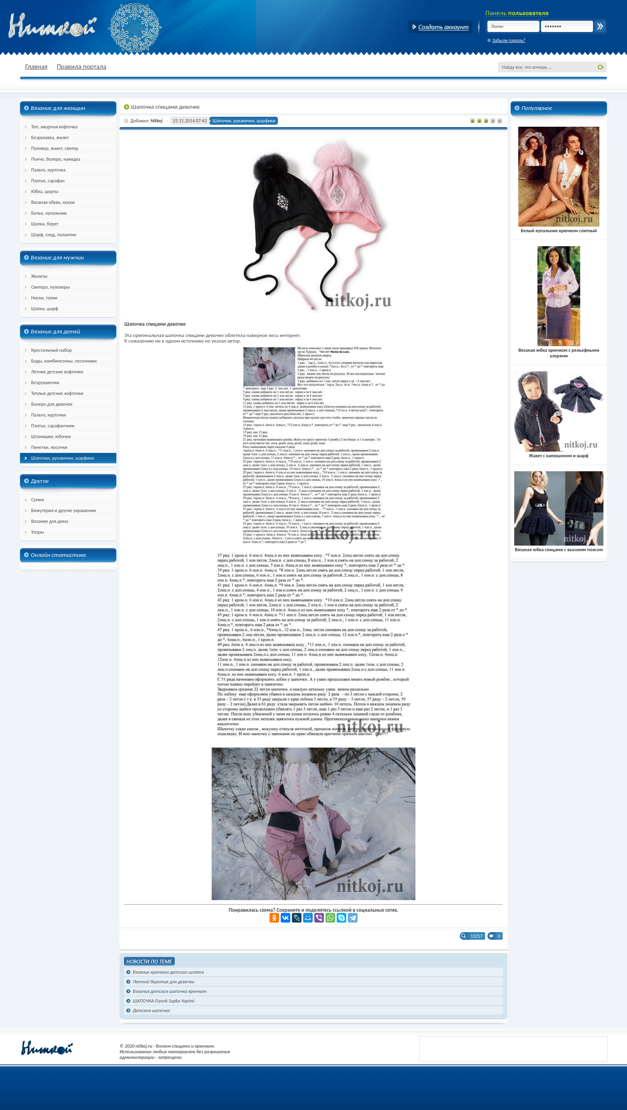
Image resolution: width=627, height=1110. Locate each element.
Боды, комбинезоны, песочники (64, 361)
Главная (36, 66)
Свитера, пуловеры (50, 287)
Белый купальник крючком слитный (558, 227)
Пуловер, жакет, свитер (54, 148)
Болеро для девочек (51, 404)
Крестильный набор (51, 350)
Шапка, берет (45, 224)
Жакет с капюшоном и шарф (558, 452)
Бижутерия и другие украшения (63, 510)
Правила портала (81, 66)
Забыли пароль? (508, 40)
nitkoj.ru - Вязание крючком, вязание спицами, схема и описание (72, 26)
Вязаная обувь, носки (53, 202)
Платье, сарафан (48, 180)
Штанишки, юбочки (51, 436)
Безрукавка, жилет (50, 137)
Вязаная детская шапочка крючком (169, 991)
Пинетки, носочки (49, 447)
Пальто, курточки (48, 415)
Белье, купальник (49, 213)
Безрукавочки (45, 382)
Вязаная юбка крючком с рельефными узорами (558, 350)
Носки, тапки (44, 298)
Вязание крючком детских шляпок (168, 972)
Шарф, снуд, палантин (53, 234)
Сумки (37, 499)
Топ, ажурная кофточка (54, 127)
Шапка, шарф (44, 308)
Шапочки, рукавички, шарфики (62, 458)
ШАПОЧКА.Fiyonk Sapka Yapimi (163, 1001)
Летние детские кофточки (57, 372)
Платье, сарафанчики (52, 425)
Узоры (37, 532)
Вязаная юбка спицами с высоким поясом (558, 546)
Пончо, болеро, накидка (55, 159)
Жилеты (39, 276)
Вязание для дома (49, 521)
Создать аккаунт (440, 26)
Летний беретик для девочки (163, 981)
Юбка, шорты (44, 191)
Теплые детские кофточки (57, 393)
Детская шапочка (151, 1010)
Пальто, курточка (48, 170)
